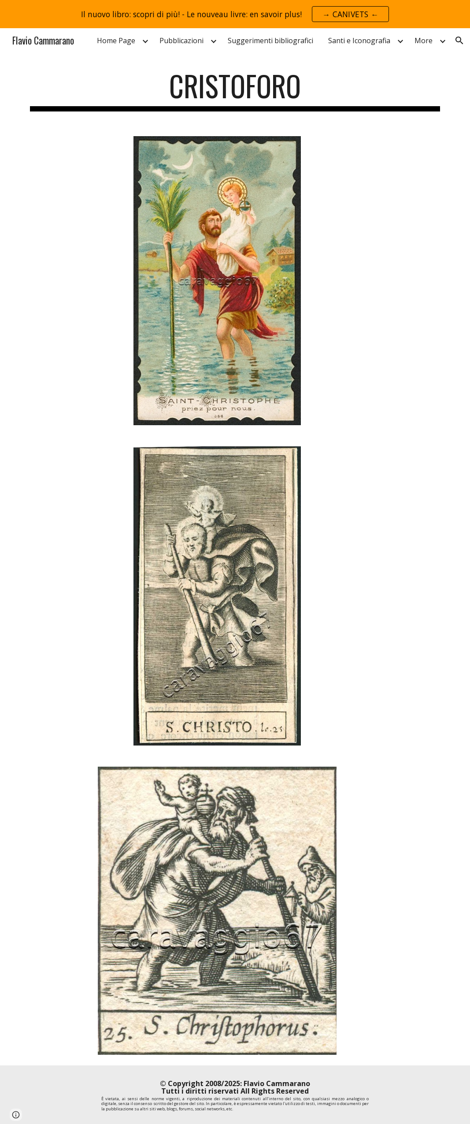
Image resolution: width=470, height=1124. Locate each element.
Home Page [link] (116, 40)
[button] (459, 40)
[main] (235, 90)
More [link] (423, 40)
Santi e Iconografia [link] (359, 40)
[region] (235, 14)
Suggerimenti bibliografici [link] (270, 40)
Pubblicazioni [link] (181, 40)
